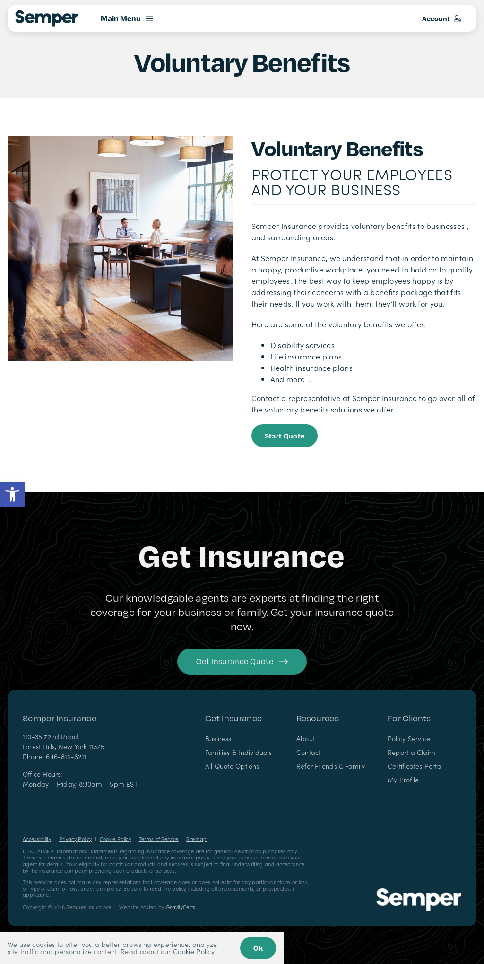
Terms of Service (159, 838)
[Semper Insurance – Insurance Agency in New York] (418, 891)
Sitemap (196, 838)
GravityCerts (181, 907)
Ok (258, 948)
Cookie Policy (115, 838)
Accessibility (37, 838)
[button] (12, 494)
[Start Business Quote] (284, 435)
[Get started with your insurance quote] (242, 662)
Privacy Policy (75, 838)
